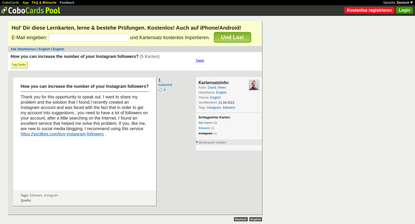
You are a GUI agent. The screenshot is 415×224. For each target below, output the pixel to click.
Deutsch (405, 2)
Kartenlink (165, 85)
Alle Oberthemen (23, 49)
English (44, 49)
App (25, 2)
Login (404, 10)
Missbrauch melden (212, 142)
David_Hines (217, 87)
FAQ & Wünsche (44, 2)
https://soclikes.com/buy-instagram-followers (62, 134)
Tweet (200, 60)
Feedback (67, 2)
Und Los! (232, 37)
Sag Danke (19, 64)
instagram (214, 107)
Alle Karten (206, 122)
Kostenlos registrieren (369, 10)
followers (229, 107)
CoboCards (10, 2)
